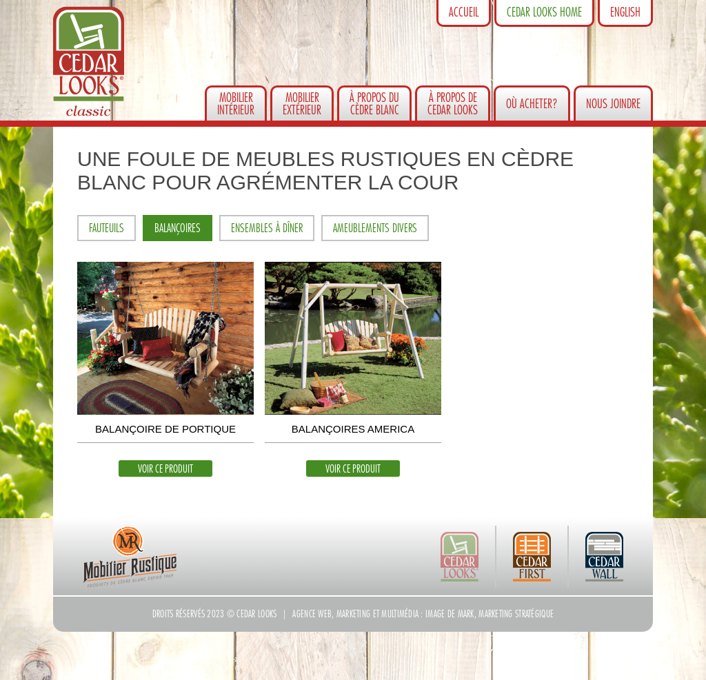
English (625, 12)
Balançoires (177, 228)
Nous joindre (613, 104)
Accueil (463, 12)
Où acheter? (532, 104)
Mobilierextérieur (302, 104)
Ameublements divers (375, 228)
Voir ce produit (165, 469)
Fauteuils (106, 228)
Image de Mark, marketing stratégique (489, 614)
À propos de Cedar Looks (452, 104)
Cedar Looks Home (544, 12)
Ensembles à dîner (267, 228)
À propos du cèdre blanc (374, 104)
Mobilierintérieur (235, 104)
